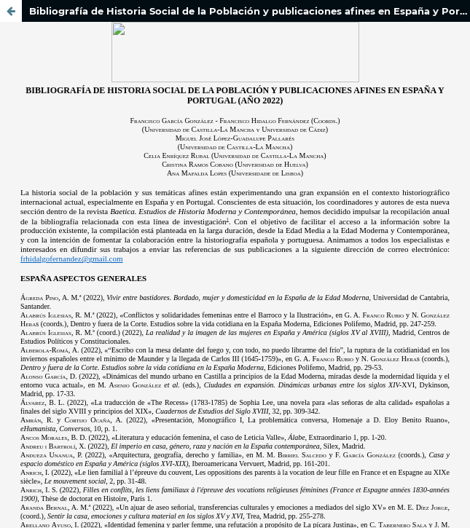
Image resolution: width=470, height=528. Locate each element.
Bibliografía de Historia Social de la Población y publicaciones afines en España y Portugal (249, 11)
